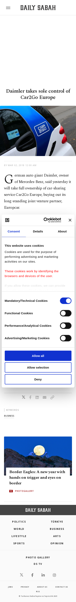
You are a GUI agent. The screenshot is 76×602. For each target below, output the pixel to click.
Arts (57, 536)
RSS (38, 591)
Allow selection (38, 367)
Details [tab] (38, 231)
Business (57, 529)
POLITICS (19, 521)
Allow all (38, 355)
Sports (19, 543)
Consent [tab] (14, 231)
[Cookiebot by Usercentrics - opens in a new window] (45, 220)
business (9, 415)
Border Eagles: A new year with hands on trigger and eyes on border (37, 477)
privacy (25, 587)
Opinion (57, 543)
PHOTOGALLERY (24, 491)
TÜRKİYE (57, 521)
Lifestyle (19, 536)
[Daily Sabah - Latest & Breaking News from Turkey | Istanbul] (38, 7)
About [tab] (62, 231)
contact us (61, 587)
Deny (38, 379)
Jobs (10, 587)
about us (42, 587)
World (19, 529)
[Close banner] (70, 220)
